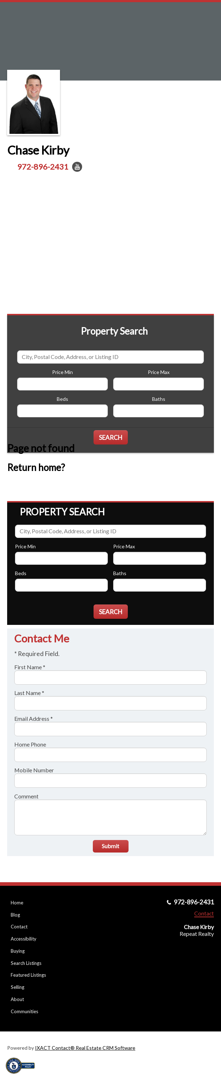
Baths (158, 399)
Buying (18, 951)
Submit (110, 845)
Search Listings (26, 963)
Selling (17, 987)
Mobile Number (34, 770)
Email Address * (33, 718)
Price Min (62, 372)
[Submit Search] (111, 437)
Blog (15, 915)
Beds (62, 399)
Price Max (159, 372)
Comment (26, 796)
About (17, 999)
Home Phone (30, 744)
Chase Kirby (38, 150)
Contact (19, 926)
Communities (24, 1011)
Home (17, 902)
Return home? (36, 467)
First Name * (29, 667)
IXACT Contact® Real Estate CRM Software (85, 1048)
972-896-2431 (43, 166)
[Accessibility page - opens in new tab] (22, 1076)
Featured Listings (28, 975)
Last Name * (29, 692)
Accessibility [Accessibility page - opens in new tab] (23, 939)
